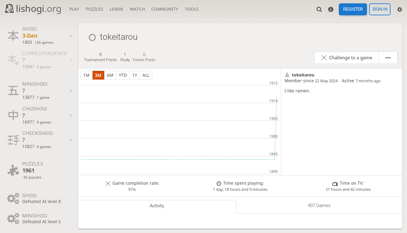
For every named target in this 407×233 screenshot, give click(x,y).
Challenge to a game (350, 57)
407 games (319, 205)
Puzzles (94, 9)
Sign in (379, 9)
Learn (116, 9)
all (145, 75)
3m (98, 75)
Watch (137, 9)
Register (353, 9)
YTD (123, 75)
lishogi (32, 8)
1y (134, 75)
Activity (157, 206)
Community (164, 9)
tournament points (100, 57)
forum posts (144, 57)
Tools (192, 9)
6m (110, 75)
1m (86, 75)
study (125, 57)
